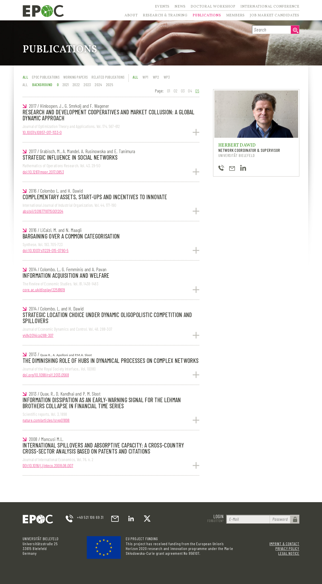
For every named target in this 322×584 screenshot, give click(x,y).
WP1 (145, 77)
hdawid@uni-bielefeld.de (232, 168)
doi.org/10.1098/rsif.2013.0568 (46, 374)
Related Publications (108, 77)
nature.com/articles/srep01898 (46, 420)
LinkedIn (131, 518)
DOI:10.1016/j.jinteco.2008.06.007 (48, 465)
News (180, 7)
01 (168, 91)
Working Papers (75, 77)
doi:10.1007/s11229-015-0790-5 (46, 250)
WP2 (156, 77)
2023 (87, 84)
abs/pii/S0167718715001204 (43, 211)
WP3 (167, 77)
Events (162, 7)
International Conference (269, 7)
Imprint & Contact (284, 543)
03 (183, 91)
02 (176, 91)
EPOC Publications (46, 77)
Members (235, 15)
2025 (109, 84)
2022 (76, 84)
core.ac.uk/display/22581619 (44, 289)
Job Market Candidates (274, 15)
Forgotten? (215, 521)
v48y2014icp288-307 (38, 335)
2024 (98, 84)
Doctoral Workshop (213, 7)
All (25, 77)
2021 (65, 84)
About (131, 15)
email (115, 518)
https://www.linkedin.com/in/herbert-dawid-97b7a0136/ (243, 168)
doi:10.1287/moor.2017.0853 (43, 171)
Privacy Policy (287, 548)
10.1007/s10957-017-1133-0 (42, 132)
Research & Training (165, 15)
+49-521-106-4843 (221, 168)
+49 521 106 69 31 (90, 517)
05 (197, 91)
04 (190, 91)
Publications (207, 15)
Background (42, 84)
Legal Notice (288, 553)
